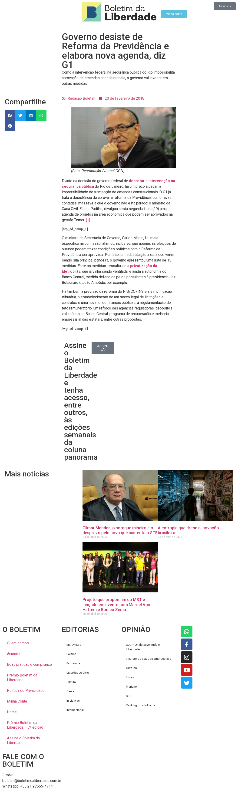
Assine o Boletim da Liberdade (23, 740)
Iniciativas (73, 700)
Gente (70, 691)
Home (12, 712)
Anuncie (13, 654)
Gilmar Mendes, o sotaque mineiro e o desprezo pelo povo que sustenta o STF (120, 530)
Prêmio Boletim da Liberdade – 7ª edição (25, 725)
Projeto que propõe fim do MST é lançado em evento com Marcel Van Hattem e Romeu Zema (116, 604)
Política (71, 654)
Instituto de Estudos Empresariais (148, 658)
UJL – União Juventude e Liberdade (143, 647)
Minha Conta (17, 701)
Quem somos (18, 643)
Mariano (131, 686)
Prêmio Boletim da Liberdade (22, 677)
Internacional (75, 710)
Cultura (71, 682)
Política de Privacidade (26, 690)
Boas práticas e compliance (29, 664)
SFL (128, 696)
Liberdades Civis (77, 672)
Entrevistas (73, 644)
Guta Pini (132, 668)
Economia (73, 663)
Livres (130, 677)
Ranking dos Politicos (140, 705)
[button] (10, 115)
